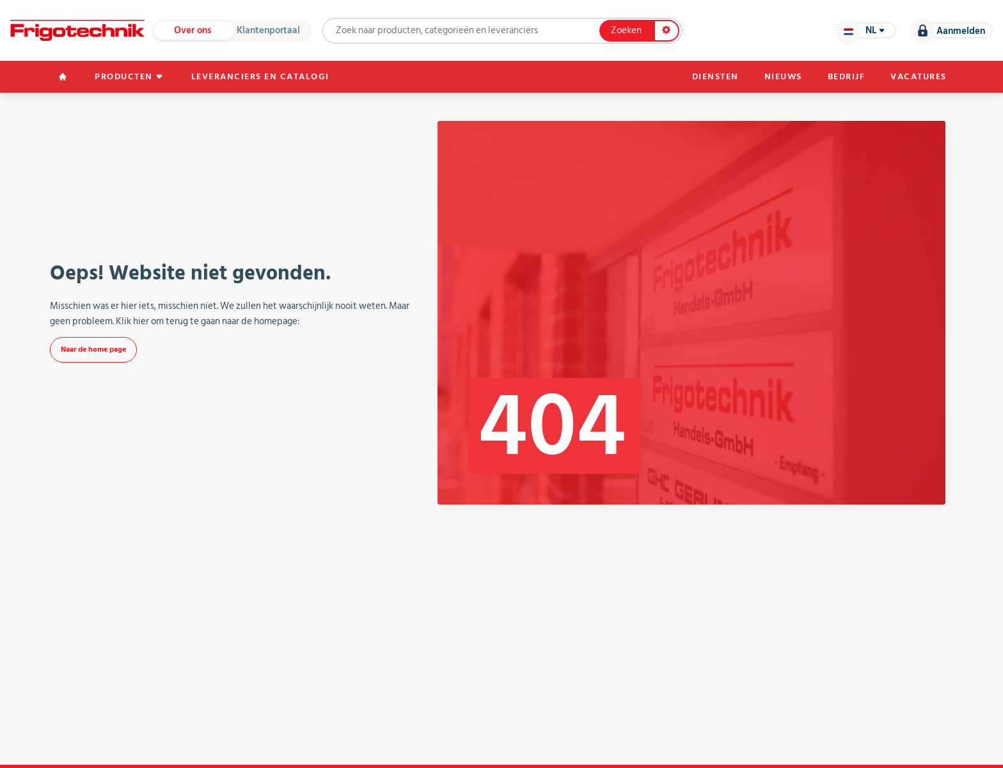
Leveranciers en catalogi (260, 76)
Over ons (192, 30)
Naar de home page (93, 349)
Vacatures (918, 76)
